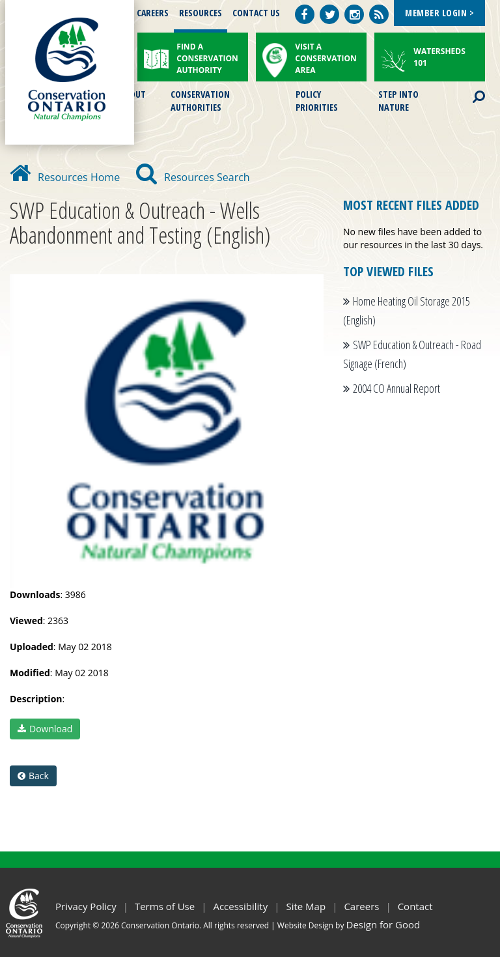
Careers (153, 13)
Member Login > (439, 13)
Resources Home (65, 177)
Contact (415, 906)
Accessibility (240, 906)
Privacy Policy (86, 906)
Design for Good (383, 924)
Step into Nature (398, 99)
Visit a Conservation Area (326, 58)
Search (467, 88)
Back (33, 775)
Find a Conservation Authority (207, 58)
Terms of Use (165, 906)
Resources (200, 13)
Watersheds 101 (439, 57)
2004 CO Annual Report (396, 388)
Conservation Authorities (200, 99)
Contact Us (256, 13)
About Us (132, 99)
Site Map (306, 906)
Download (45, 728)
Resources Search (193, 177)
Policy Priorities (317, 99)
